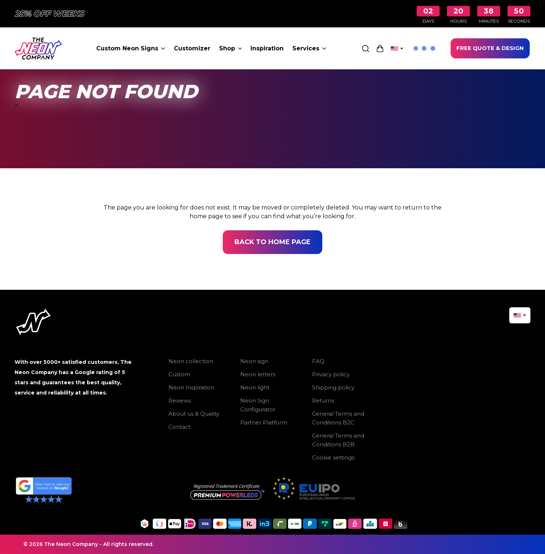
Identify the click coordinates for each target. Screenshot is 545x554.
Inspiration (267, 48)
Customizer (192, 48)
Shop (230, 48)
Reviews (179, 400)
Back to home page (272, 242)
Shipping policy (333, 387)
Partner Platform (263, 422)
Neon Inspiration (191, 387)
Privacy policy (331, 374)
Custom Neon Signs (130, 48)
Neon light (254, 387)
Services (309, 48)
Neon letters (257, 374)
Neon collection (190, 361)
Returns (323, 400)
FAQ (318, 361)
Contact (179, 426)
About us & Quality (193, 413)
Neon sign (254, 361)
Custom (179, 374)
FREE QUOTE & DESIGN (490, 48)
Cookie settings (333, 457)
